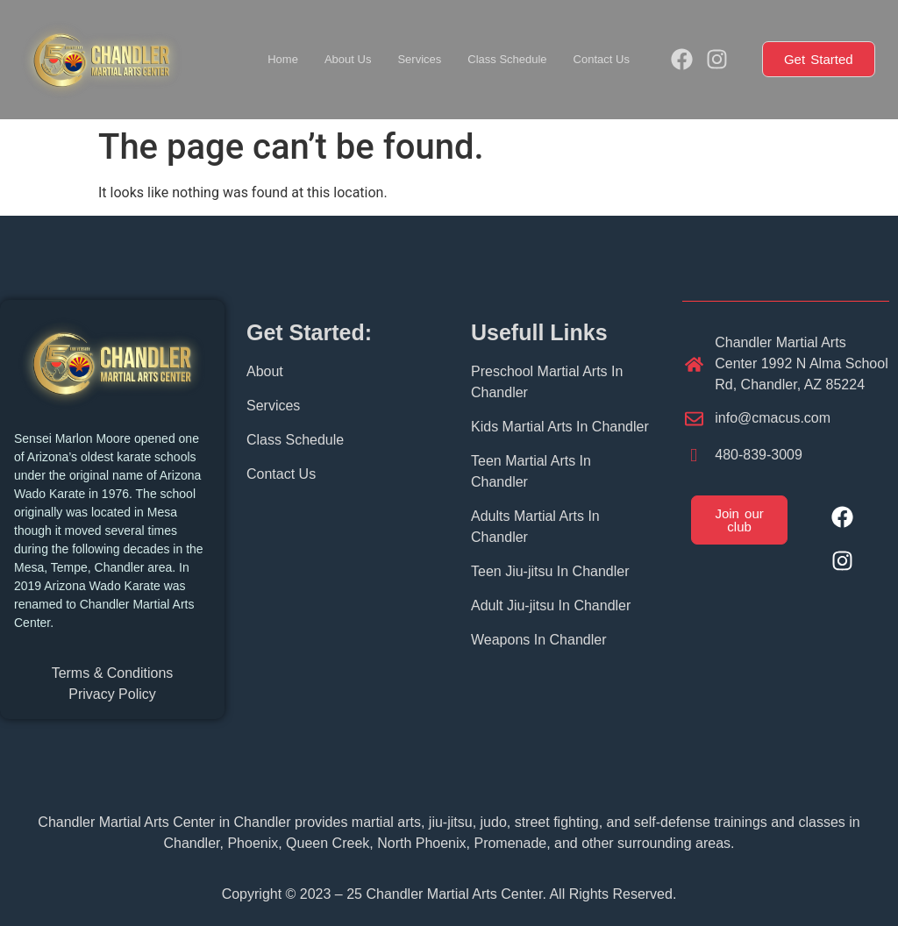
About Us (347, 59)
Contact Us (602, 59)
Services (419, 59)
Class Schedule (506, 59)
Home (282, 59)
